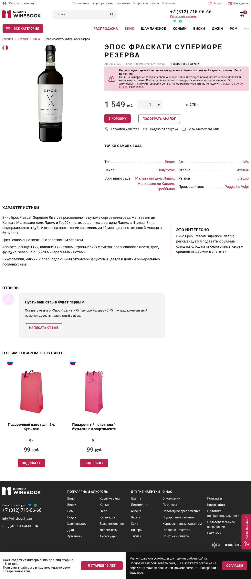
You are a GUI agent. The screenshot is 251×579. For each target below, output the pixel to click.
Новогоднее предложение (181, 511)
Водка (71, 517)
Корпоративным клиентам (111, 3)
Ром (234, 28)
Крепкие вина (110, 498)
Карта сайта (216, 504)
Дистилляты (140, 504)
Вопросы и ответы (146, 3)
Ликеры (136, 530)
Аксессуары (108, 536)
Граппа (136, 498)
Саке (134, 523)
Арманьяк (74, 536)
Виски (199, 28)
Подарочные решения (178, 517)
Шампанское (153, 28)
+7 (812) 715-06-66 (189, 11)
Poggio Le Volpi (237, 186)
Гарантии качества (176, 530)
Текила (136, 536)
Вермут (136, 517)
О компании (81, 3)
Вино (129, 28)
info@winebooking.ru (17, 518)
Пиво (103, 511)
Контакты (169, 3)
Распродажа (105, 28)
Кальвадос (108, 517)
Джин (217, 28)
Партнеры (169, 504)
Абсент (136, 511)
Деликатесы (109, 530)
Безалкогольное (112, 523)
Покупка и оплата (175, 536)
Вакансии (214, 533)
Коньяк (179, 28)
